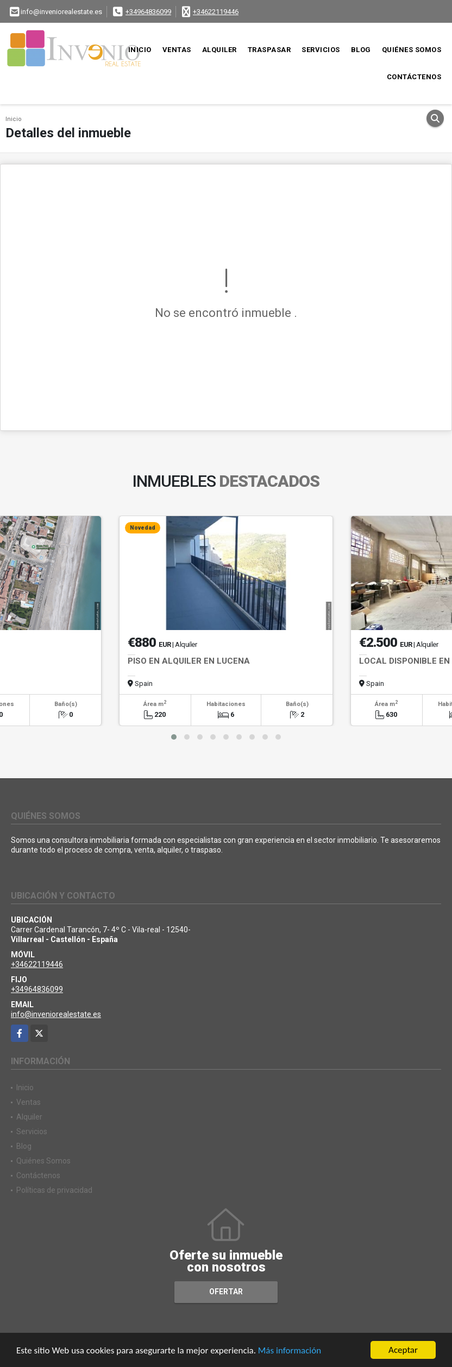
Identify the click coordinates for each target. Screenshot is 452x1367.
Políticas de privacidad (54, 1190)
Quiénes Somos (412, 50)
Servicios (321, 50)
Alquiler (219, 50)
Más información (289, 1351)
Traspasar (269, 50)
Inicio (140, 50)
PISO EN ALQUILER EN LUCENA (189, 661)
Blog (361, 50)
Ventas (176, 50)
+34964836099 (148, 12)
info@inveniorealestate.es (56, 1014)
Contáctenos (414, 77)
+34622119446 (215, 12)
